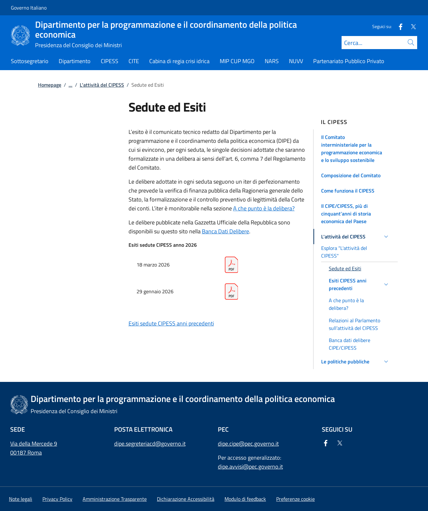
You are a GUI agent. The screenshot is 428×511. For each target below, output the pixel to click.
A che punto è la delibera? (264, 208)
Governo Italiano (29, 7)
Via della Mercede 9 (33, 443)
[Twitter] (410, 26)
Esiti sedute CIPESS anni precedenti (171, 323)
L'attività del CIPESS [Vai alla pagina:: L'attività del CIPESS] (102, 85)
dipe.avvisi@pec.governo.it (250, 466)
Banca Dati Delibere (225, 231)
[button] (356, 148)
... (70, 85)
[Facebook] (398, 26)
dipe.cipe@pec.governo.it (248, 443)
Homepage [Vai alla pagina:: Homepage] (49, 85)
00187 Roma (26, 452)
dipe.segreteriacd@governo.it (150, 443)
